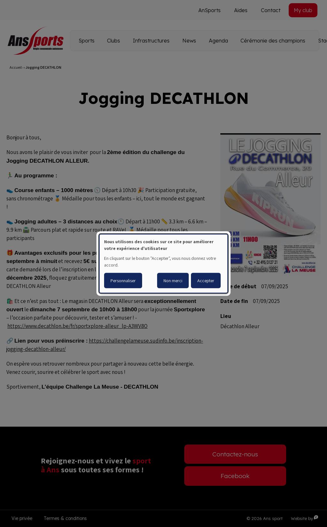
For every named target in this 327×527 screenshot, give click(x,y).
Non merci (173, 280)
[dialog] (163, 263)
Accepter (205, 280)
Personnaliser (123, 280)
